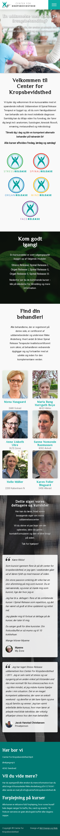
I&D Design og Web (49, 828)
